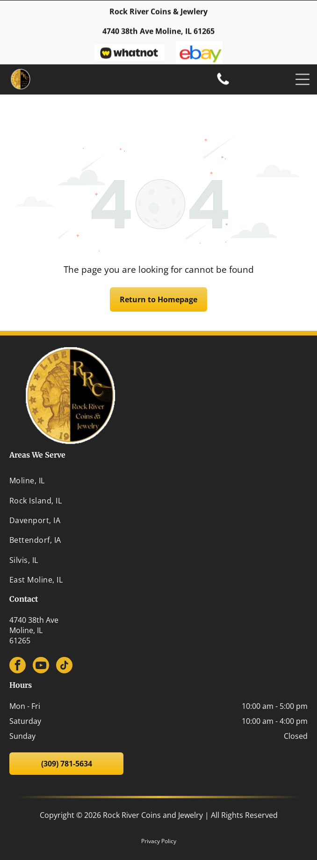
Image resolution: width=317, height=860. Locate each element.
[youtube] (41, 643)
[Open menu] (302, 78)
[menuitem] (158, 457)
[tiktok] (64, 643)
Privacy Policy (158, 818)
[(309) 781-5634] (223, 82)
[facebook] (17, 643)
